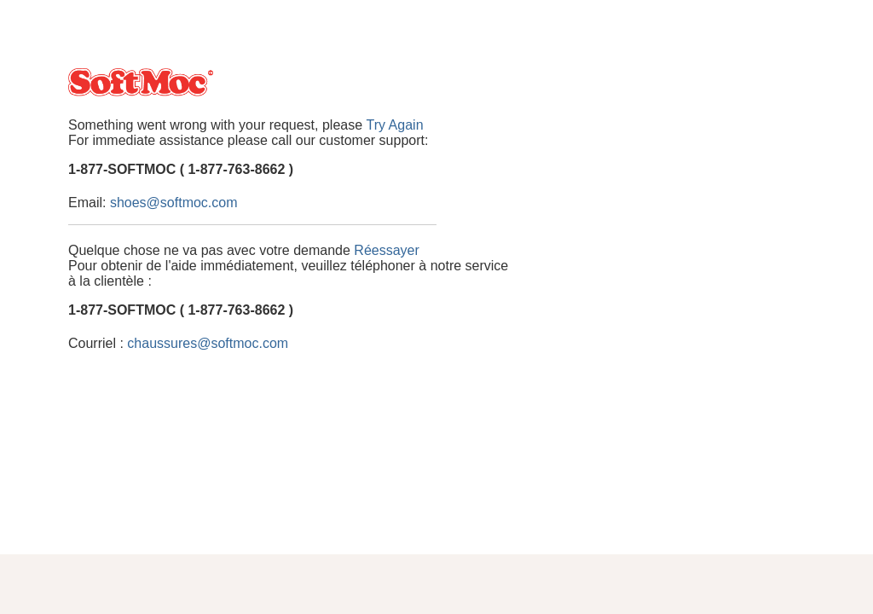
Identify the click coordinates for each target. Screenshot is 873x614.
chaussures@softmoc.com (207, 343)
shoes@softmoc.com (174, 202)
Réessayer (386, 250)
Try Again (395, 125)
